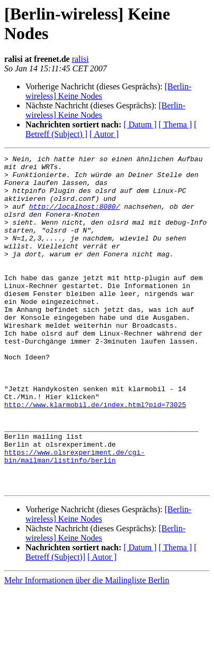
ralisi (80, 58)
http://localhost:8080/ (74, 217)
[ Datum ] (139, 124)
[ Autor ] (104, 134)
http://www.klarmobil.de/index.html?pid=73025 (95, 455)
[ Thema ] (175, 124)
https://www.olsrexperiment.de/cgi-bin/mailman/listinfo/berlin (74, 516)
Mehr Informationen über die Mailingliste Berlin (86, 646)
